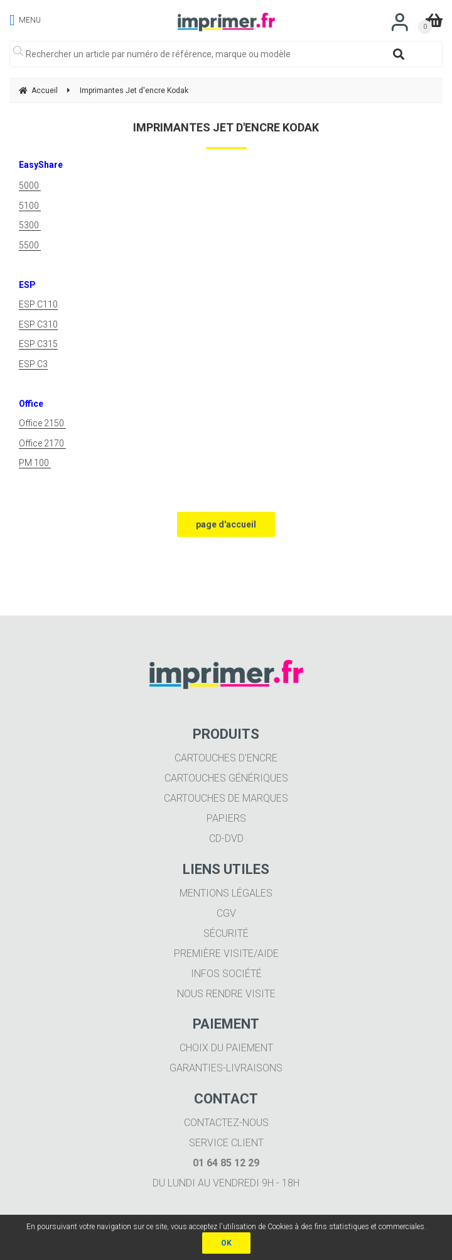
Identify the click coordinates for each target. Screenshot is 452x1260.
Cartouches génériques (226, 778)
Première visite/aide (226, 953)
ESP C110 (38, 304)
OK (226, 1243)
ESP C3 (33, 364)
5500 (30, 245)
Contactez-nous (226, 1123)
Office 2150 (42, 423)
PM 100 (35, 463)
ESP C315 (38, 344)
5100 (30, 206)
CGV (226, 913)
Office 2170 (42, 443)
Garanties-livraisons (226, 1068)
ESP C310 (38, 324)
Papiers (226, 818)
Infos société (226, 974)
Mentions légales (226, 893)
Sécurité (226, 933)
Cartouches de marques (226, 798)
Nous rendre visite (226, 994)
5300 (30, 225)
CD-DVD (226, 838)
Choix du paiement (226, 1048)
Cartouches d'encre (226, 758)
